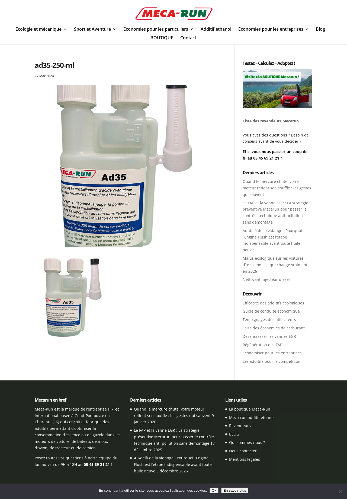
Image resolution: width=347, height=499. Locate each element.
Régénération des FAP (262, 344)
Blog (320, 29)
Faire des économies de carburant (274, 327)
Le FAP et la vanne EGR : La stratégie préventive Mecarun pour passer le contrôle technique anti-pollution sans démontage (174, 437)
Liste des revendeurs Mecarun (271, 120)
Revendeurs (240, 425)
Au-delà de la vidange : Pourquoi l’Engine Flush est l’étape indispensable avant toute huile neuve (173, 464)
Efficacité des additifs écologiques (273, 303)
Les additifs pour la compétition (271, 361)
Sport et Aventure (92, 29)
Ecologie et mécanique (38, 29)
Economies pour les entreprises (270, 29)
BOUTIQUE (161, 38)
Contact (188, 38)
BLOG (234, 434)
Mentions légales (244, 459)
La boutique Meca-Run (249, 409)
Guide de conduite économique (271, 311)
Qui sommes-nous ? (247, 442)
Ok (214, 490)
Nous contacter (243, 450)
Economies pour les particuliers (155, 29)
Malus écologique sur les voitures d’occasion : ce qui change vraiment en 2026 (275, 265)
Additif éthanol (216, 29)
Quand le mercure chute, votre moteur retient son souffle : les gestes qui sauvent (277, 188)
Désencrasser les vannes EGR (269, 336)
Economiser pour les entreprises (272, 352)
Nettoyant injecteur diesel (266, 279)
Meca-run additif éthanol (252, 417)
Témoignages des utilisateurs (269, 319)
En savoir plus (234, 490)
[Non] (340, 491)
